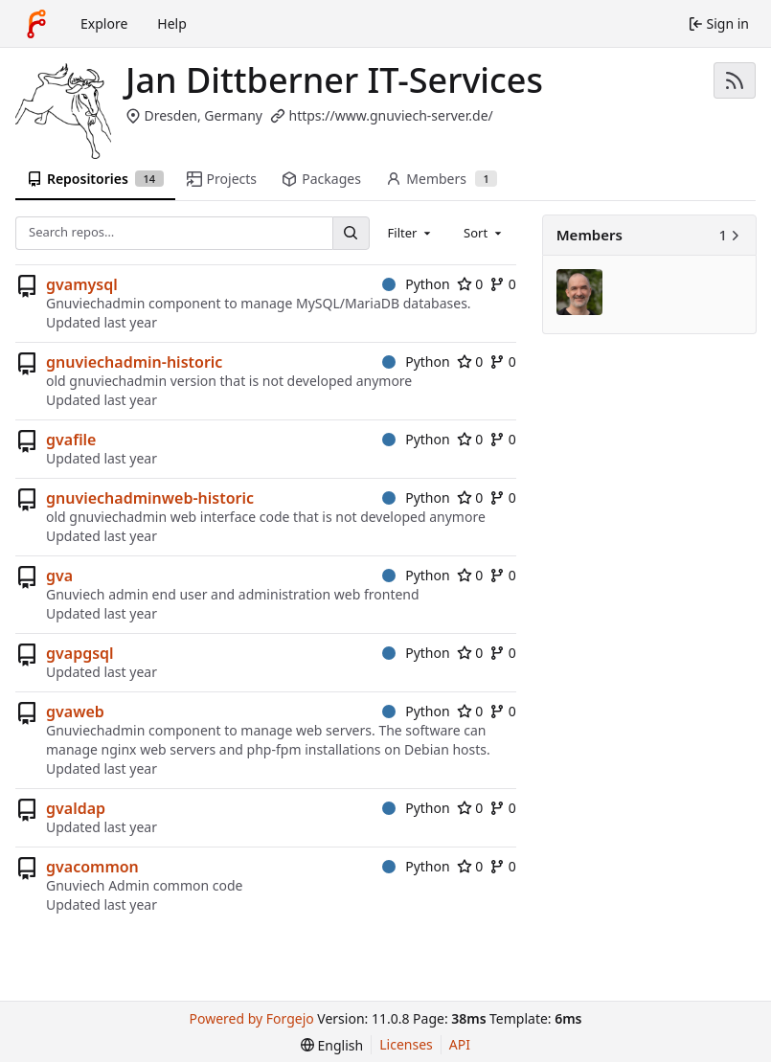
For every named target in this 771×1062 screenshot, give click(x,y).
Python (416, 284)
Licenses (406, 1044)
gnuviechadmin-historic (134, 362)
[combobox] (410, 233)
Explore (103, 23)
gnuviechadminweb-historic (150, 498)
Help (172, 23)
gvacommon (92, 866)
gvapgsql (80, 653)
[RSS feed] (735, 80)
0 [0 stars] (470, 284)
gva (59, 575)
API (459, 1044)
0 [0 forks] (502, 284)
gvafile (71, 439)
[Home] (36, 24)
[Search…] (350, 233)
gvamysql (82, 284)
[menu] (332, 1045)
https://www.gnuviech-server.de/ (390, 115)
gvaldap (75, 808)
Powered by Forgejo (252, 1018)
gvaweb (75, 711)
